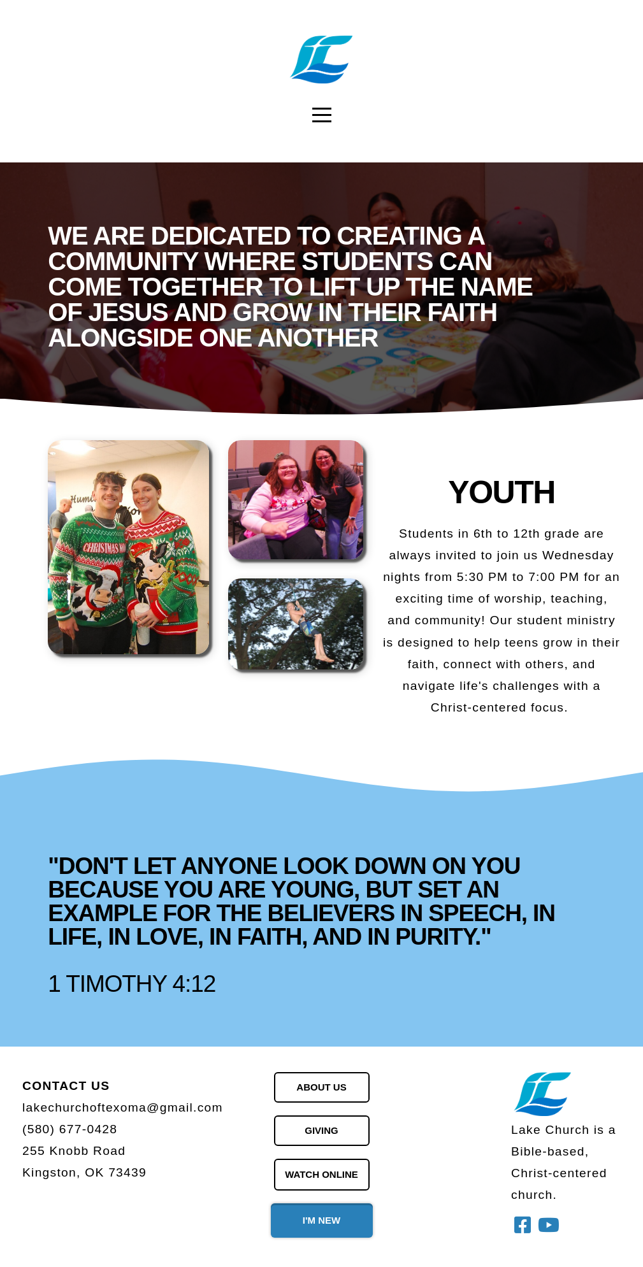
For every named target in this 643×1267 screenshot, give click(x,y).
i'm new (321, 1220)
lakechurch (56, 1107)
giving (321, 1130)
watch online (321, 1174)
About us (321, 1087)
